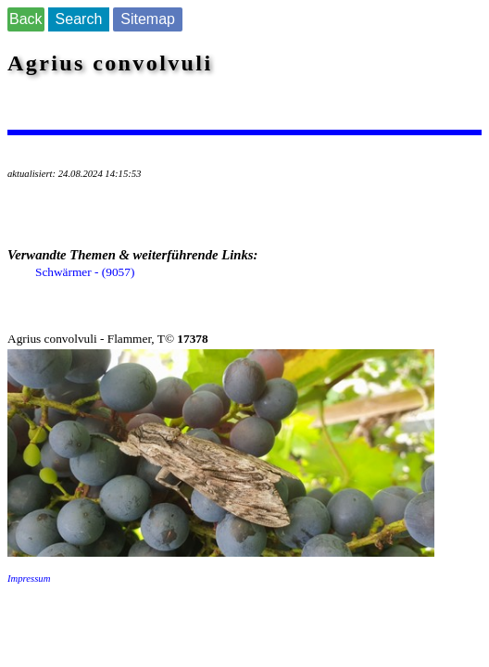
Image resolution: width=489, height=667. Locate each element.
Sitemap (147, 19)
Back (26, 19)
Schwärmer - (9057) (84, 272)
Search (79, 19)
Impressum (28, 578)
